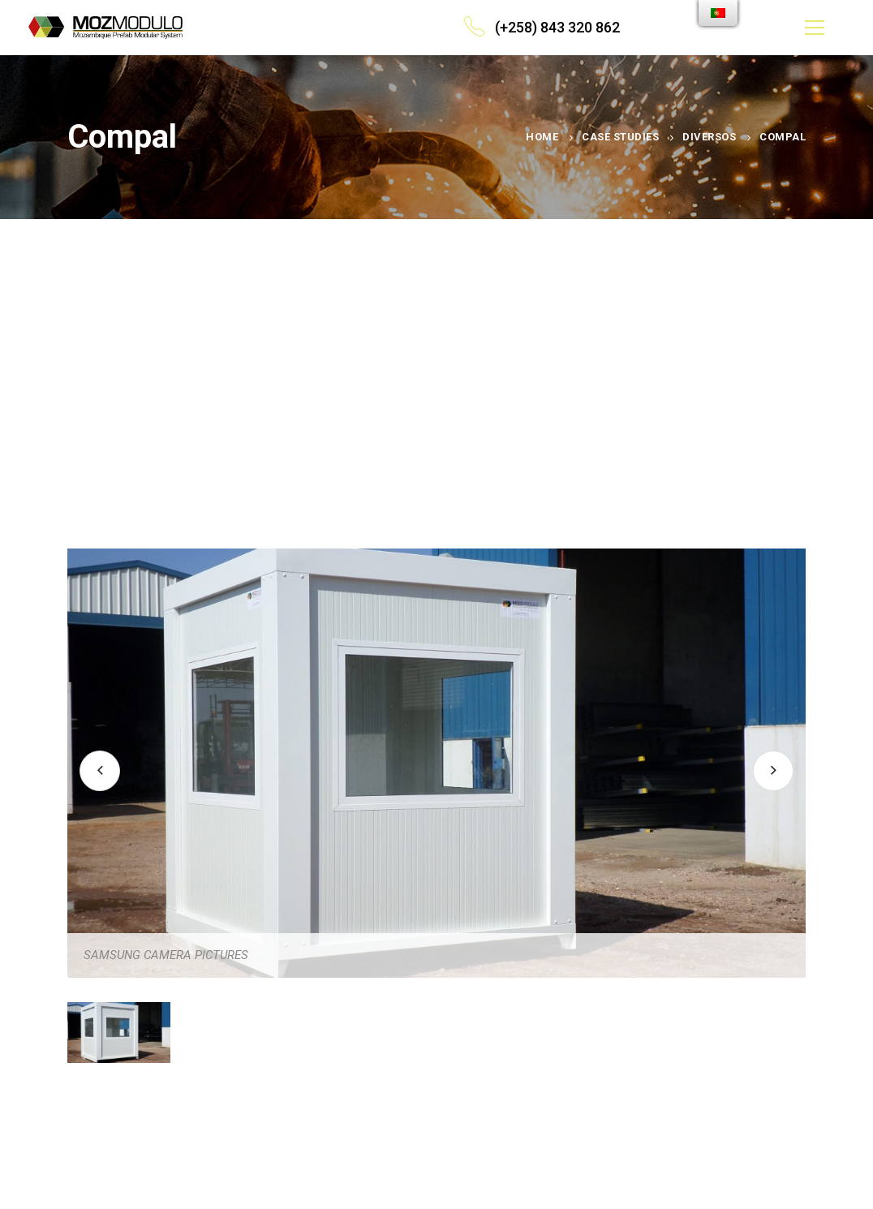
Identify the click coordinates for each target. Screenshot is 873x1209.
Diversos (709, 137)
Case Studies (620, 137)
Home (542, 137)
